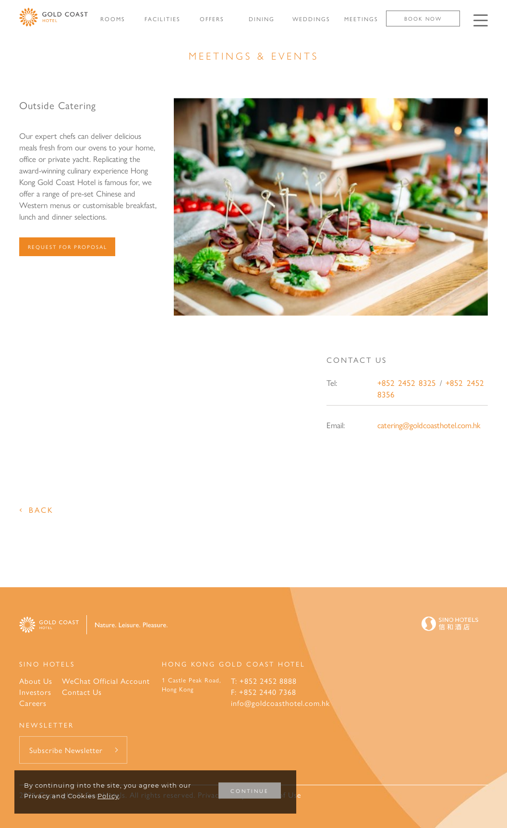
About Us (35, 680)
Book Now (423, 18)
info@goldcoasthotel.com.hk (280, 702)
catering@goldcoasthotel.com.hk (429, 425)
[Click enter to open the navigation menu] (480, 20)
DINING (262, 18)
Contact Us (82, 691)
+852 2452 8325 (406, 382)
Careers (33, 702)
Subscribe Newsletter (66, 749)
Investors (35, 691)
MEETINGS (361, 18)
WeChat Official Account (106, 680)
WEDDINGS (311, 18)
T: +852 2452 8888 (264, 680)
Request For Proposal (67, 246)
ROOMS (112, 18)
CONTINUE (249, 790)
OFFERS (212, 18)
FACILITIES (163, 18)
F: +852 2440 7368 (263, 691)
